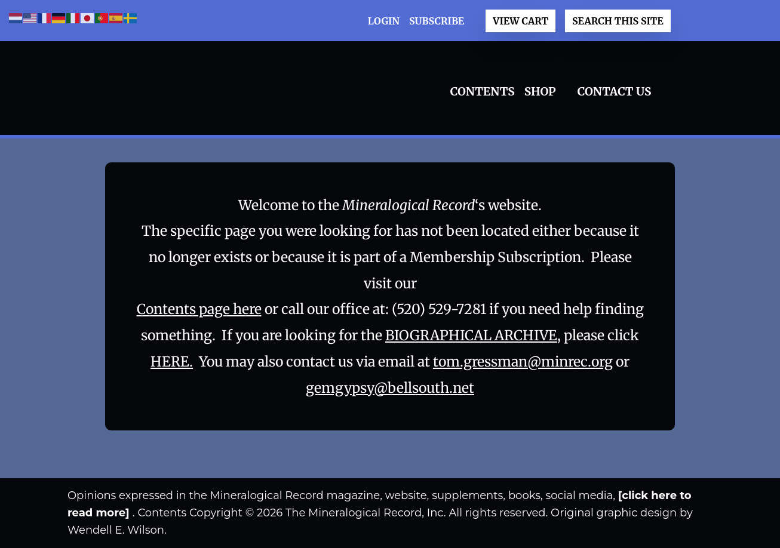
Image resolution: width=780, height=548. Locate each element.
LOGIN (384, 21)
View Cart (520, 21)
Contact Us (615, 91)
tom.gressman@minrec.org (523, 361)
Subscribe (436, 21)
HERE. (172, 361)
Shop (540, 91)
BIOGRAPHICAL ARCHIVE (471, 335)
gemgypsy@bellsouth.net (390, 387)
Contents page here (199, 309)
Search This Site (618, 21)
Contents (482, 91)
